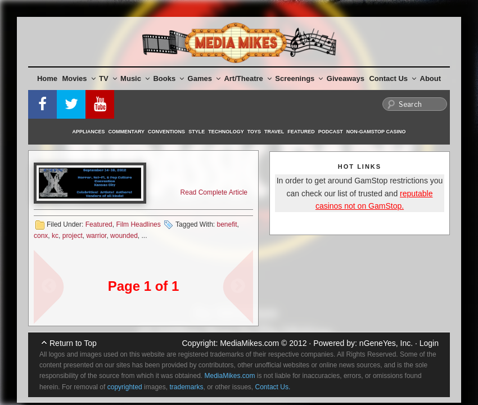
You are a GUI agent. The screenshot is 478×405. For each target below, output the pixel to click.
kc (55, 236)
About (430, 78)
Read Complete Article (214, 192)
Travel (274, 131)
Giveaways (345, 78)
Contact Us (392, 78)
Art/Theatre (247, 78)
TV (108, 78)
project (72, 236)
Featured (300, 131)
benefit (227, 224)
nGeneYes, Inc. (386, 343)
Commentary (127, 131)
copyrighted (124, 387)
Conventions (166, 131)
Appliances (89, 131)
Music (135, 78)
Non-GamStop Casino (376, 131)
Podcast (330, 131)
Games (204, 78)
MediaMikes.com (249, 343)
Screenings (299, 78)
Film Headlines (138, 224)
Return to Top (73, 343)
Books (168, 78)
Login (429, 343)
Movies (79, 78)
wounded (124, 236)
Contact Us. (273, 387)
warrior (96, 236)
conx (41, 236)
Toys (254, 131)
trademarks (186, 387)
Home (47, 78)
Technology (226, 131)
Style (196, 131)
